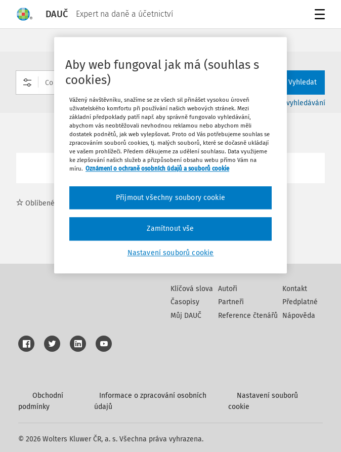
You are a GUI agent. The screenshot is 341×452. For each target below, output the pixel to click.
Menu (318, 15)
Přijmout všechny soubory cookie (170, 197)
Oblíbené (35, 203)
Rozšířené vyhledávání (289, 103)
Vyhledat (296, 82)
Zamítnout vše (170, 228)
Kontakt (294, 288)
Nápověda (298, 315)
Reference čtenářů (248, 315)
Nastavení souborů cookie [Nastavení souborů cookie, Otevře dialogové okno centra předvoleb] (170, 253)
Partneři (231, 302)
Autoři (227, 288)
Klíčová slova (191, 288)
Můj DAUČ (185, 315)
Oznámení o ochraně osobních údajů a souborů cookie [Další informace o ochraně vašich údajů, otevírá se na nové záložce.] (157, 169)
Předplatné (300, 302)
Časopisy (184, 302)
